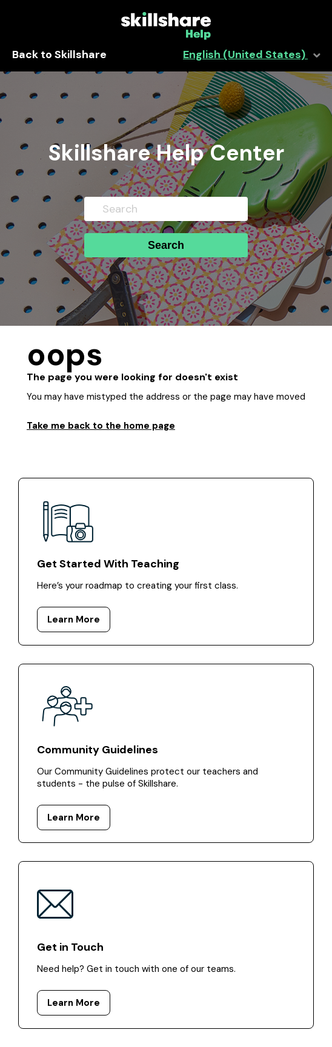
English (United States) (245, 55)
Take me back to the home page (101, 426)
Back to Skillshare (59, 55)
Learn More (73, 619)
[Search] (166, 209)
